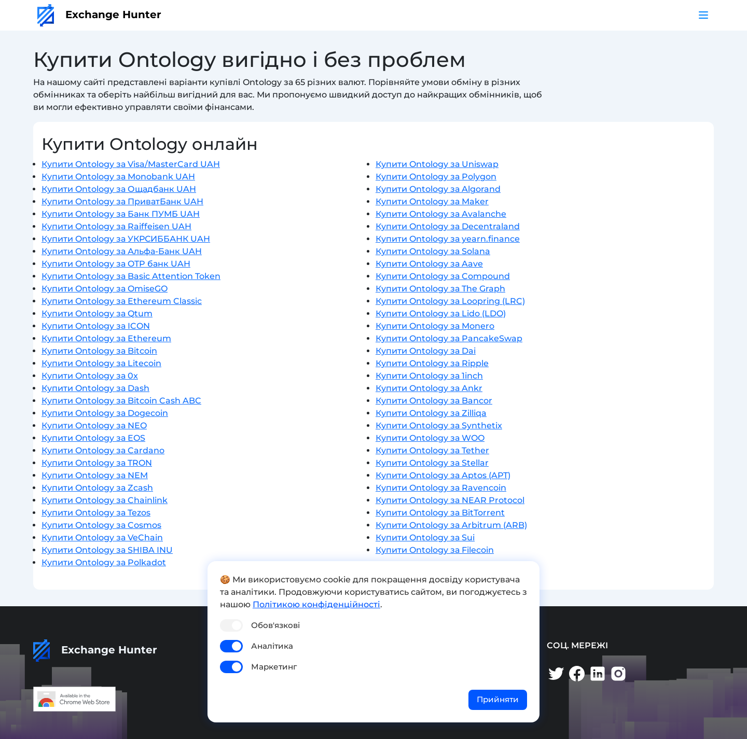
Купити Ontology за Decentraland (448, 226)
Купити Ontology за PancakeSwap (449, 338)
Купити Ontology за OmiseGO (105, 289)
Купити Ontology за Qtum (97, 313)
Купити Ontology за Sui (425, 537)
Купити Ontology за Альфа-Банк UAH (122, 251)
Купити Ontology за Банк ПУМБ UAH (121, 214)
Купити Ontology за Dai (426, 351)
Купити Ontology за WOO (430, 438)
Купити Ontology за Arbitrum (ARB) (451, 525)
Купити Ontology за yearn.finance (448, 239)
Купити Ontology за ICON (96, 326)
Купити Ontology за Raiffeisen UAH (116, 226)
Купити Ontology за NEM (95, 475)
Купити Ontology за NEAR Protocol (450, 500)
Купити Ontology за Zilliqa (431, 413)
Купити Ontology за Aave (429, 264)
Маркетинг (274, 667)
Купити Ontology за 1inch (429, 376)
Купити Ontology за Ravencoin (441, 488)
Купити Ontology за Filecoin (435, 550)
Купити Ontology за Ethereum (106, 338)
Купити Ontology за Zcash (97, 488)
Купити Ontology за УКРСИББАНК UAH (126, 239)
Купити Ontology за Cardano (103, 450)
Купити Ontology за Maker (432, 201)
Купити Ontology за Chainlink (105, 500)
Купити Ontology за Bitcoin (99, 351)
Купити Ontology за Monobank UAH (118, 177)
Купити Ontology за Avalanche (441, 214)
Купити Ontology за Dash (95, 388)
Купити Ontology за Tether (432, 450)
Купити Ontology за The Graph (440, 289)
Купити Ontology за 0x (90, 376)
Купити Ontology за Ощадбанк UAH (119, 189)
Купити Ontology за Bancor (434, 401)
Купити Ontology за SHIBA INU (107, 550)
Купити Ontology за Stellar (432, 463)
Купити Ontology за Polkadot (104, 562)
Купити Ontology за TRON (97, 463)
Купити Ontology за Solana (433, 251)
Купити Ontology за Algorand (438, 189)
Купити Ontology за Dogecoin (105, 413)
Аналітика (272, 646)
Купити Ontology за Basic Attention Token (131, 276)
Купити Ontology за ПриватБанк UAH (122, 201)
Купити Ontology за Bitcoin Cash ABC (121, 401)
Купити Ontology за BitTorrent (440, 513)
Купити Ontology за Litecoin (101, 363)
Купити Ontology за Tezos (96, 513)
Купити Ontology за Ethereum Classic (122, 301)
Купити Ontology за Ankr (429, 388)
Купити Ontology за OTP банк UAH (116, 264)
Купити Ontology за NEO (94, 425)
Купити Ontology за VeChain (102, 537)
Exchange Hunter (99, 14)
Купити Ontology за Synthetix (439, 425)
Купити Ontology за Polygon (436, 177)
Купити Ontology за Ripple (432, 363)
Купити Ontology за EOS (93, 438)
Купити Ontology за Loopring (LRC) (450, 301)
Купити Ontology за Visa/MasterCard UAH (131, 164)
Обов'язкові (275, 625)
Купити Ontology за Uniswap (437, 164)
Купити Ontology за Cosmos (101, 525)
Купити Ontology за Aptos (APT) (443, 475)
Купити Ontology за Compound (443, 276)
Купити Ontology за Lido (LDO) (441, 313)
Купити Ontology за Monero (435, 326)
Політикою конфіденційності (316, 604)
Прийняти (498, 699)
